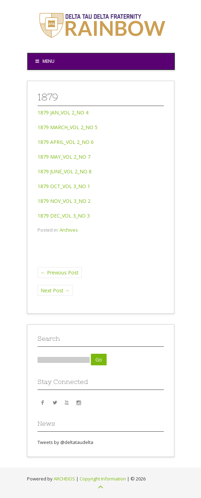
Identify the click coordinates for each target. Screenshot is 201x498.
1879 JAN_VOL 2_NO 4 (63, 112)
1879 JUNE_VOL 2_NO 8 (65, 171)
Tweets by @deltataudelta (65, 442)
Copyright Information (103, 479)
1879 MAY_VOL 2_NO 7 (64, 156)
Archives (69, 230)
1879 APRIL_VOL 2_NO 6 (66, 142)
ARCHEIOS (64, 479)
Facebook (43, 402)
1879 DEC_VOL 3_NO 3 (64, 215)
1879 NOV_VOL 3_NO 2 (64, 201)
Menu (45, 61)
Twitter (54, 402)
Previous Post (60, 272)
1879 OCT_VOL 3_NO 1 (64, 186)
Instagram (78, 402)
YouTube (66, 402)
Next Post (55, 290)
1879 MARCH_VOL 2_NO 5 (68, 127)
